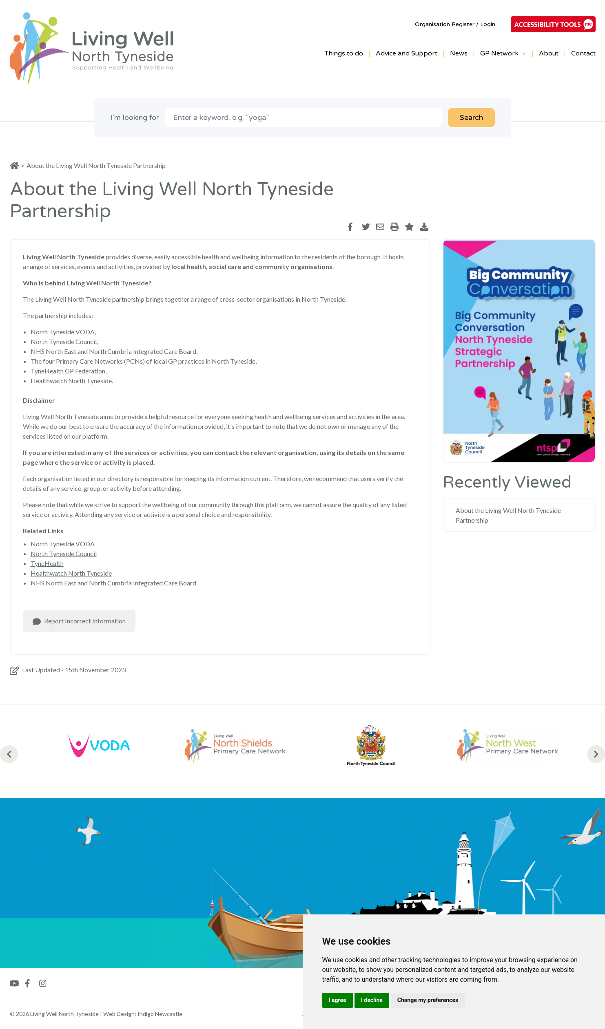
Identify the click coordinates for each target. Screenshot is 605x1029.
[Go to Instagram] (43, 983)
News (459, 53)
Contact (583, 53)
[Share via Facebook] (352, 227)
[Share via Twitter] (366, 227)
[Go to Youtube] (14, 983)
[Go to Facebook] (29, 983)
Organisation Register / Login (455, 24)
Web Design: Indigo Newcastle (142, 1013)
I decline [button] (372, 1000)
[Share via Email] (380, 227)
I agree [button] (337, 1000)
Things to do (344, 53)
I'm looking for (135, 117)
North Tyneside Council (64, 553)
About (548, 53)
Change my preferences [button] (427, 1000)
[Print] (394, 227)
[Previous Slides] (9, 754)
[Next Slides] (596, 754)
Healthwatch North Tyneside (71, 573)
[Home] (17, 165)
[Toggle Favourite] (409, 227)
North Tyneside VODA (63, 544)
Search (471, 117)
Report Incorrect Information (79, 621)
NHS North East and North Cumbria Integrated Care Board (113, 583)
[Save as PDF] (424, 227)
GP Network (503, 53)
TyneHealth (47, 563)
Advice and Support (406, 53)
